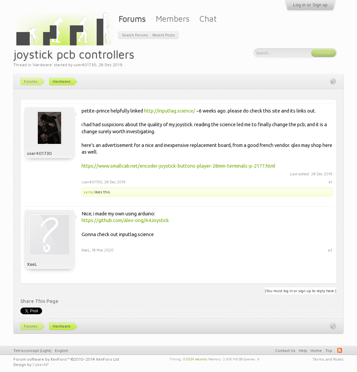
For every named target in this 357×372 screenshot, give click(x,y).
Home (316, 350)
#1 (330, 182)
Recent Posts (163, 35)
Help (303, 350)
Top (328, 350)
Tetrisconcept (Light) (32, 350)
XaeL (32, 264)
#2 (330, 250)
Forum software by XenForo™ (66, 359)
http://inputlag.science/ (169, 111)
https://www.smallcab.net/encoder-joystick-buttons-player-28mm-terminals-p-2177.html (178, 166)
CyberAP (40, 364)
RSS (339, 350)
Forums (132, 18)
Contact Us (285, 350)
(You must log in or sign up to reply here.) (300, 291)
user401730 (85, 64)
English (61, 350)
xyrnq (88, 192)
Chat (208, 18)
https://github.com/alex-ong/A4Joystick (125, 220)
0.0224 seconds (195, 359)
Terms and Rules (328, 359)
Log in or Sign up (310, 4)
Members (173, 18)
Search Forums (135, 35)
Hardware (42, 64)
